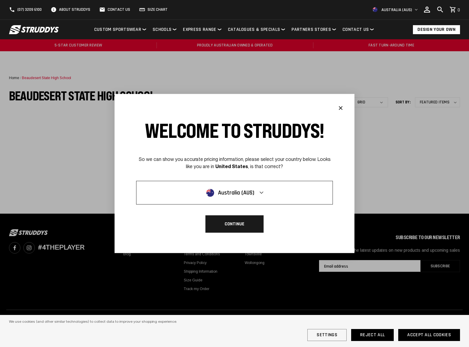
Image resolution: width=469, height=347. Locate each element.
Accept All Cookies (429, 335)
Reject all (372, 335)
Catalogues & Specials (254, 29)
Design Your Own (436, 29)
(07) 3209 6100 (29, 9)
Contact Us (119, 9)
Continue (234, 224)
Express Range (199, 29)
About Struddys (74, 9)
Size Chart (158, 9)
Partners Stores (311, 29)
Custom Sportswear (117, 29)
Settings (327, 335)
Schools (162, 29)
